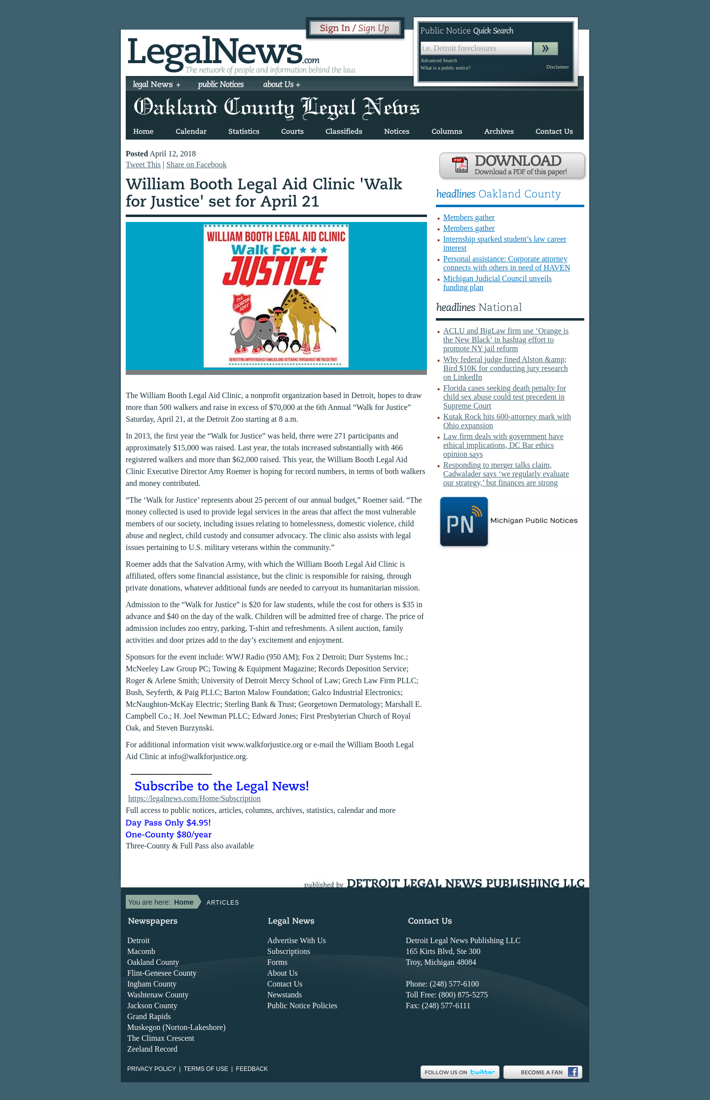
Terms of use (206, 1068)
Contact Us (285, 984)
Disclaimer (557, 67)
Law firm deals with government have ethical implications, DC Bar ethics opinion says (503, 445)
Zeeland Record (152, 1049)
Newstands (284, 994)
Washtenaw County (157, 994)
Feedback (252, 1068)
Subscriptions (288, 951)
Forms (277, 962)
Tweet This (143, 164)
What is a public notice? (445, 68)
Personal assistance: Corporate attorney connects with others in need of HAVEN (506, 263)
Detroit (138, 940)
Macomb (141, 951)
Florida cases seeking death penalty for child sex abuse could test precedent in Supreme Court (504, 397)
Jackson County (152, 1005)
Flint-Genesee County (162, 973)
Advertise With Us (296, 940)
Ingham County (152, 984)
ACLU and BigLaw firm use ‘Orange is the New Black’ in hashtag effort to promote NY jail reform (505, 340)
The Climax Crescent (160, 1038)
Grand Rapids (149, 1016)
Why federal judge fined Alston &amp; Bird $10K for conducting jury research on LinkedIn (505, 368)
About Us (282, 973)
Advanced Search (439, 60)
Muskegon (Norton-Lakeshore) (176, 1027)
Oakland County (153, 962)
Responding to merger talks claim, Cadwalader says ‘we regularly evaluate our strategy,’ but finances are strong (506, 474)
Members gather (469, 217)
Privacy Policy (151, 1068)
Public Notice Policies (302, 1005)
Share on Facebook (196, 164)
